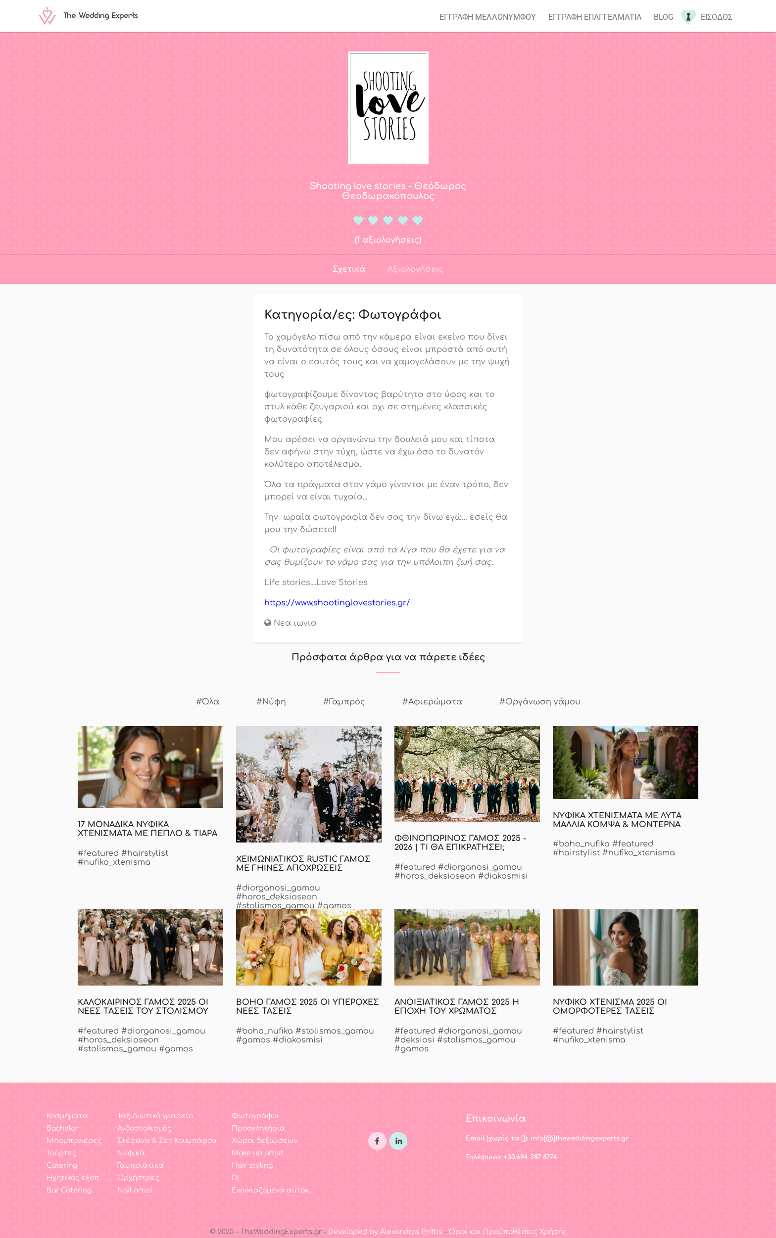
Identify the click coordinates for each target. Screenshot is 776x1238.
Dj (235, 1178)
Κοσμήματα (67, 1116)
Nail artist (135, 1190)
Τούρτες (61, 1153)
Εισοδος (716, 17)
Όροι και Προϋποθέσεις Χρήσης (508, 1232)
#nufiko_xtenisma (114, 862)
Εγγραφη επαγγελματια (594, 17)
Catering (62, 1165)
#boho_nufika (581, 844)
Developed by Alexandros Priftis (385, 1232)
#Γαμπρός (344, 701)
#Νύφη (271, 701)
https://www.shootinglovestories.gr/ (337, 602)
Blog (664, 17)
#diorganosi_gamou (278, 888)
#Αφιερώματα (432, 701)
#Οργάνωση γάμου (540, 701)
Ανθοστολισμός (144, 1128)
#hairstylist (144, 853)
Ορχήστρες (138, 1178)
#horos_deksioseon (276, 896)
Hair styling (252, 1165)
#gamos (334, 905)
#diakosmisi (503, 876)
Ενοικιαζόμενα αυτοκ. (271, 1190)
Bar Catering (69, 1190)
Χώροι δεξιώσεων (264, 1140)
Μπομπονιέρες (74, 1140)
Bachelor (62, 1128)
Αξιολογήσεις (416, 269)
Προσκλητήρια (258, 1128)
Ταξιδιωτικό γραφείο (155, 1116)
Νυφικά (131, 1153)
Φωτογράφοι (255, 1116)
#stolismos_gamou (275, 905)
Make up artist (258, 1153)
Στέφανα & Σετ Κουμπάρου (166, 1140)
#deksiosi (414, 1040)
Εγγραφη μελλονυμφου (487, 17)
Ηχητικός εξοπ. (74, 1178)
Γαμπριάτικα (140, 1165)
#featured (98, 853)
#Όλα (207, 701)
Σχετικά (349, 269)
